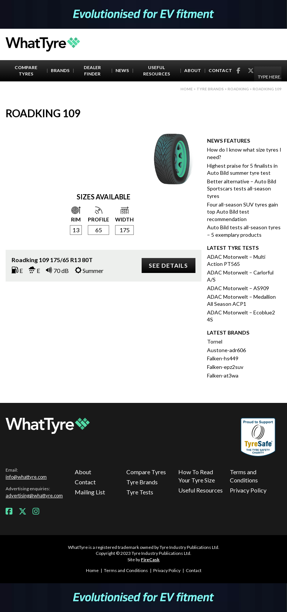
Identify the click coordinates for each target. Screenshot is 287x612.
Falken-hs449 (222, 358)
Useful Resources (156, 71)
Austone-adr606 (226, 350)
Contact (220, 70)
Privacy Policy (248, 490)
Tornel (214, 341)
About (192, 70)
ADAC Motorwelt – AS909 (238, 288)
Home (186, 89)
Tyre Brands (142, 481)
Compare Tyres (26, 71)
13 (75, 229)
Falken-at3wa (222, 375)
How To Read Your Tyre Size (196, 476)
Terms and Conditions (244, 476)
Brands (60, 70)
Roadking (238, 89)
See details (168, 265)
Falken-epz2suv (225, 367)
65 (98, 229)
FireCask (150, 559)
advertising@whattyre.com (34, 495)
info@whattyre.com (26, 477)
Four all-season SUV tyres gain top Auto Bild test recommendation (242, 211)
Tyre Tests (139, 491)
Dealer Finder (92, 71)
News (122, 70)
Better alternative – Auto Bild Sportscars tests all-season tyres (241, 188)
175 (125, 229)
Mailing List (90, 491)
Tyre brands (210, 89)
